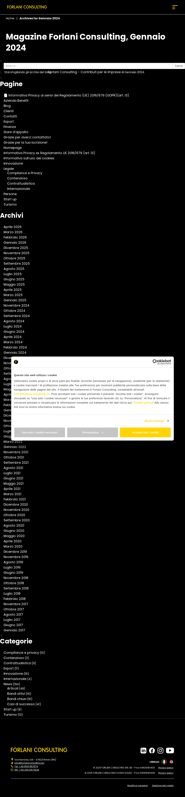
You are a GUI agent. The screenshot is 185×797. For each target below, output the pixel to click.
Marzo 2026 (14, 232)
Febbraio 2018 (16, 599)
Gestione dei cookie (163, 785)
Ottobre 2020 (16, 515)
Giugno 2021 (15, 478)
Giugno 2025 (15, 279)
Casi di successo (23, 704)
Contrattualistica (23, 183)
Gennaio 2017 (16, 630)
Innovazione (15, 163)
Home (10, 18)
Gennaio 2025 (16, 300)
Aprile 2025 (14, 290)
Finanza (11, 127)
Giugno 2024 (15, 331)
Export (10, 121)
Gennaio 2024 (16, 352)
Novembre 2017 (17, 604)
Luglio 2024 (14, 326)
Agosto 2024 (15, 321)
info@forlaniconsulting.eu (32, 393)
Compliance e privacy (23, 652)
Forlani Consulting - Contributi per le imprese (86, 72)
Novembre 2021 (17, 452)
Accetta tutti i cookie (145, 432)
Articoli (14, 688)
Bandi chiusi (18, 699)
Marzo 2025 (15, 295)
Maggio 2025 (16, 284)
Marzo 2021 (14, 494)
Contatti (12, 116)
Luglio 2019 (13, 567)
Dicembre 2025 (17, 248)
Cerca (179, 66)
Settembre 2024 (18, 316)
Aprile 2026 (14, 227)
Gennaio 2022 (16, 447)
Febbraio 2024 (17, 347)
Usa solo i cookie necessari (39, 432)
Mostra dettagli (154, 420)
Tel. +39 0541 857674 (26, 766)
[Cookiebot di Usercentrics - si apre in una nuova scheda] (155, 362)
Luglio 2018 (13, 593)
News (9, 684)
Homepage (14, 148)
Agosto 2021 (15, 468)
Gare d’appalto (17, 132)
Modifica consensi (138, 785)
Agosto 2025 (15, 269)
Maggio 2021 (15, 483)
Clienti (10, 111)
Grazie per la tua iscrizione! (27, 142)
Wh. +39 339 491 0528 (26, 769)
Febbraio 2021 (16, 499)
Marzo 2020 (14, 546)
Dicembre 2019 (17, 552)
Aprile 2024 (14, 337)
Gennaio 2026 (16, 242)
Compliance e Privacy (26, 173)
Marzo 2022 (14, 442)
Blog (9, 106)
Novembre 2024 (18, 305)
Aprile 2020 (14, 541)
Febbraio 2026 (17, 237)
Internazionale (20, 189)
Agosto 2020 (15, 525)
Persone (12, 194)
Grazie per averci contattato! (29, 137)
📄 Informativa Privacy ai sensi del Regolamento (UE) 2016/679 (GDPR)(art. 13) (68, 95)
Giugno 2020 (15, 531)
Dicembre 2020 (17, 504)
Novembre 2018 (17, 578)
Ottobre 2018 (15, 583)
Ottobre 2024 (16, 311)
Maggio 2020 (16, 536)
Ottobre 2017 (15, 609)
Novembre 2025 (18, 253)
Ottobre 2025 (16, 258)
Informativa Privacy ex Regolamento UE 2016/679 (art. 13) (51, 153)
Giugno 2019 (15, 572)
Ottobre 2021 (15, 457)
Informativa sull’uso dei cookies (30, 158)
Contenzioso (19, 178)
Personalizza (92, 432)
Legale (10, 169)
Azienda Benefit (18, 100)
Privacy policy (166, 767)
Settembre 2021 (18, 462)
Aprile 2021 (13, 489)
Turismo (12, 204)
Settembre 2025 (18, 263)
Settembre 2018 (18, 588)
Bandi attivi (18, 694)
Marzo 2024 (15, 342)
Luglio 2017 (13, 620)
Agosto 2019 (15, 562)
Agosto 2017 (15, 614)
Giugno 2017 (15, 625)
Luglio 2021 (13, 473)
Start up (12, 199)
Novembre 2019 (17, 557)
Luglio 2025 (14, 274)
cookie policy (143, 402)
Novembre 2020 (18, 510)
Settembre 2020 (18, 520)
